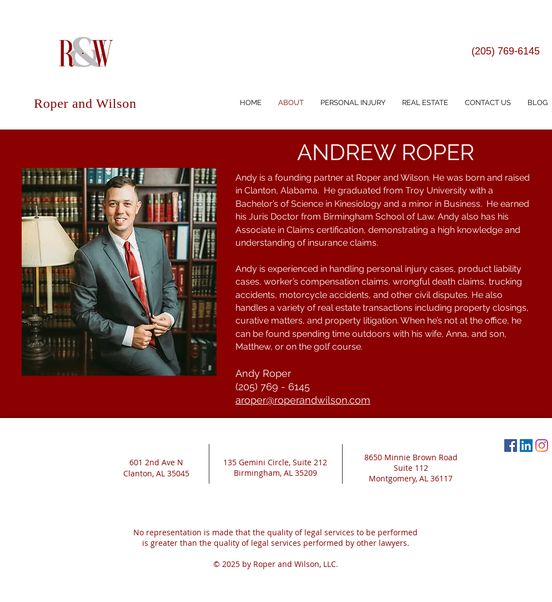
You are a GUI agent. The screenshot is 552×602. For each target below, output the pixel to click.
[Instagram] (541, 445)
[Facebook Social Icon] (510, 445)
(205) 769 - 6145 (272, 386)
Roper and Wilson (85, 103)
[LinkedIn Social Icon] (526, 445)
